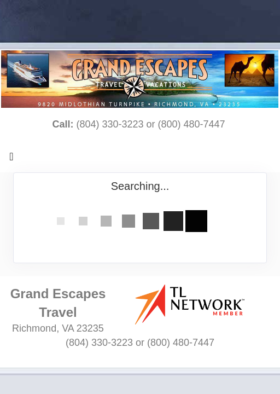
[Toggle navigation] (11, 159)
